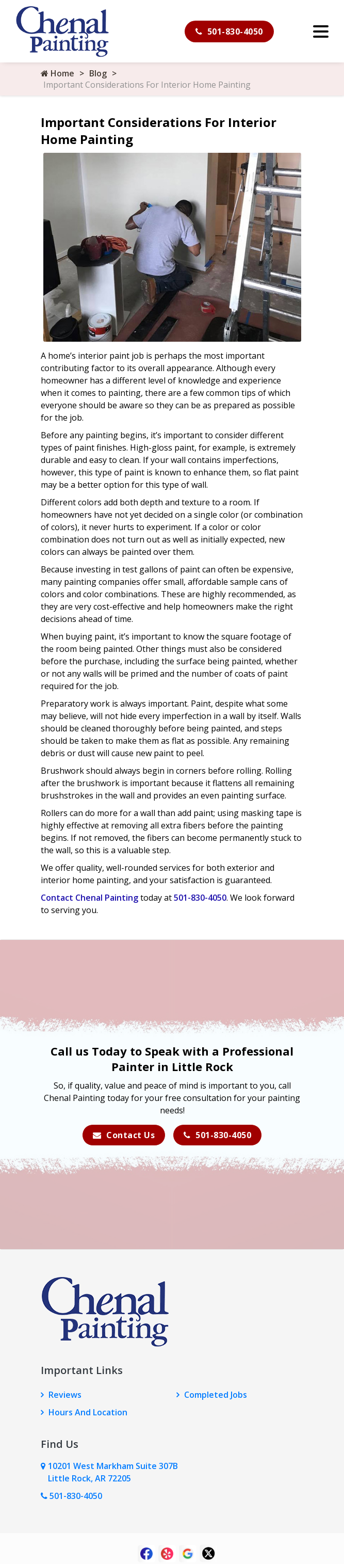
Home (57, 73)
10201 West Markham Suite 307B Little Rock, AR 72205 (113, 1472)
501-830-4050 (229, 31)
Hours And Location (87, 1412)
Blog (98, 73)
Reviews (64, 1394)
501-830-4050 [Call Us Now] (71, 1496)
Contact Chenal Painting (89, 897)
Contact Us (124, 1135)
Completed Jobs (215, 1394)
